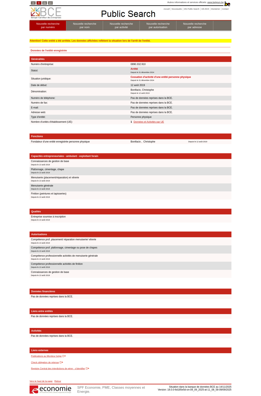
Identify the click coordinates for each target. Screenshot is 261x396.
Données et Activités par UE (149, 121)
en (50, 2)
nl (33, 2)
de (44, 2)
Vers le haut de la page (41, 381)
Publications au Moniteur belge (46, 356)
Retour (57, 381)
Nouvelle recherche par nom (84, 25)
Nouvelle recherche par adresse (194, 25)
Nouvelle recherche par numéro (48, 25)
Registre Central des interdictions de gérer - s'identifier (58, 368)
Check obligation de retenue (45, 362)
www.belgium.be (215, 2)
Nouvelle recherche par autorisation (158, 25)
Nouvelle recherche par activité (121, 25)
